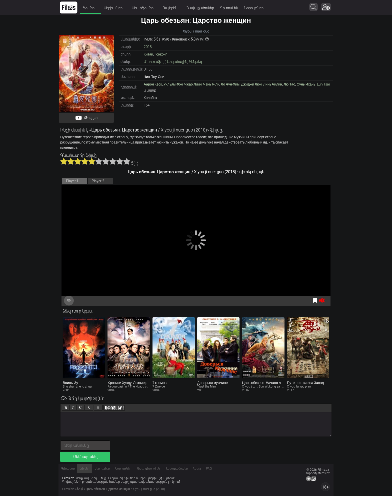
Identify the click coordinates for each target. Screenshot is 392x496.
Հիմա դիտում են (148, 468)
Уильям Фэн (173, 84)
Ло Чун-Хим (230, 84)
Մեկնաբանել (85, 457)
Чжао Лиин (193, 84)
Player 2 (98, 181)
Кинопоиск (180, 39)
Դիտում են (229, 8)
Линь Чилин (272, 84)
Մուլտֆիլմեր (144, 8)
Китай (148, 54)
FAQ (209, 468)
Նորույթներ (254, 8)
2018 (148, 47)
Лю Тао (289, 84)
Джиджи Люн (251, 84)
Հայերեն (171, 8)
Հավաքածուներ (200, 8)
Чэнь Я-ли (211, 84)
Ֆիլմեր (90, 8)
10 (126, 161)
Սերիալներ (115, 8)
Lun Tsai (323, 84)
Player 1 (72, 181)
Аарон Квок (153, 84)
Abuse (197, 468)
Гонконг (161, 54)
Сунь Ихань (306, 84)
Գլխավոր (68, 468)
